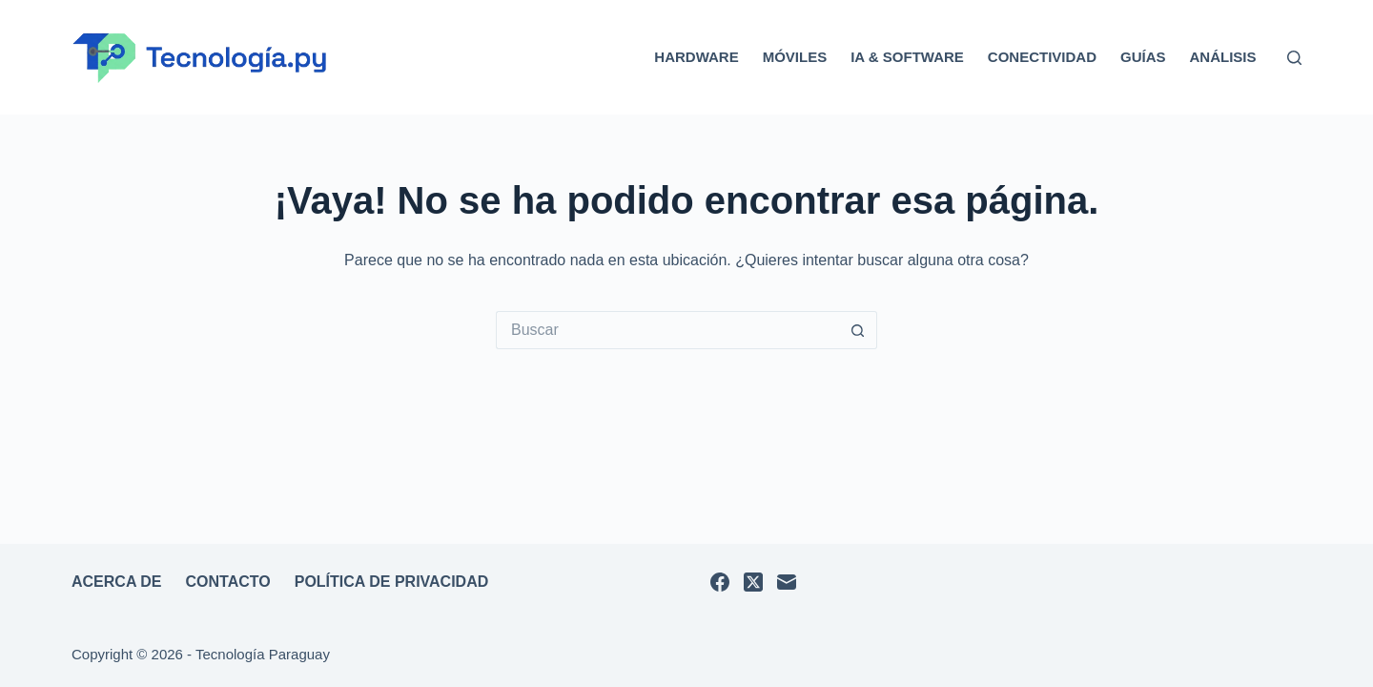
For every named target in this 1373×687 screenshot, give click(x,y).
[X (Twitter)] (753, 582)
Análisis (1222, 57)
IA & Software (907, 57)
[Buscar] (1294, 58)
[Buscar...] (667, 330)
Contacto (228, 581)
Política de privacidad (392, 581)
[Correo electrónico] (786, 582)
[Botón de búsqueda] (858, 330)
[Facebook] (719, 582)
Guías (1143, 57)
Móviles (795, 57)
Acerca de (117, 581)
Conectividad (1042, 57)
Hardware (696, 57)
